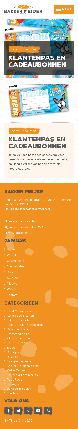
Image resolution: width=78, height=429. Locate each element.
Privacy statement (17, 232)
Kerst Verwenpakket (20, 311)
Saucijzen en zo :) (19, 361)
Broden (11, 347)
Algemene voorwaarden (20, 221)
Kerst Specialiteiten (20, 315)
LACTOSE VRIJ (17, 343)
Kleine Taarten (16, 370)
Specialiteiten (16, 266)
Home (11, 249)
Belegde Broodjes (19, 388)
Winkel (11, 255)
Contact (12, 295)
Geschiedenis (15, 260)
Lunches (12, 393)
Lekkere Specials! (18, 320)
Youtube (12, 277)
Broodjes (13, 352)
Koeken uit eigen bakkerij (24, 365)
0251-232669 (19, 204)
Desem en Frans (17, 329)
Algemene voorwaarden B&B (23, 227)
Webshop (13, 289)
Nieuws (12, 283)
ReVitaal (12, 356)
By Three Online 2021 (19, 420)
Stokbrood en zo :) (19, 333)
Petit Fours (14, 379)
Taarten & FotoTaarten (22, 375)
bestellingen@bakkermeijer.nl (30, 208)
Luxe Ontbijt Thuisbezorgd (25, 324)
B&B (10, 272)
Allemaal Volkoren (18, 338)
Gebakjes (13, 384)
